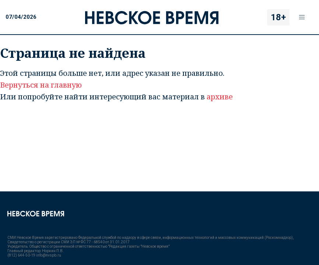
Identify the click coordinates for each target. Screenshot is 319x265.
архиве (220, 97)
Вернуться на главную (41, 85)
